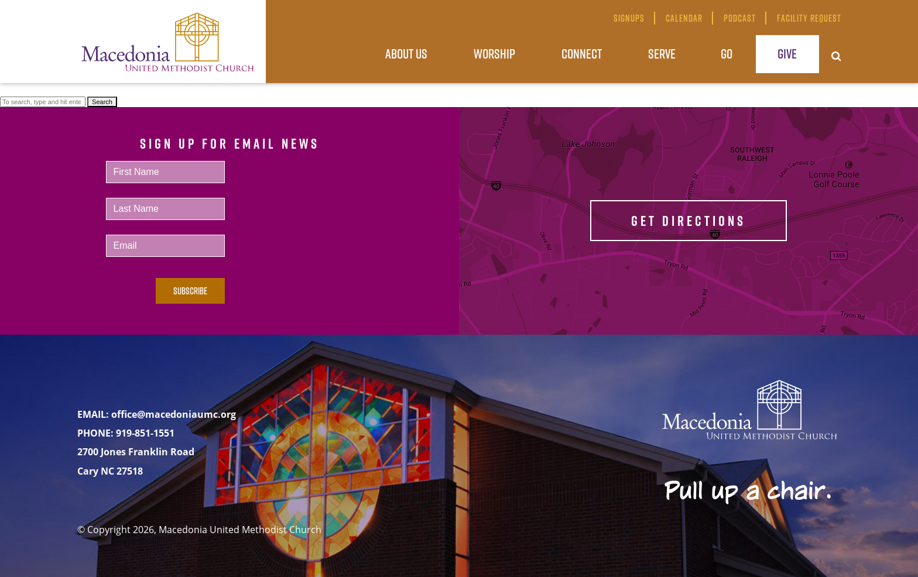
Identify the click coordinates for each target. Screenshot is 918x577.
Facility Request (809, 18)
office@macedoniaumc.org (173, 414)
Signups (629, 18)
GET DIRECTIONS (688, 221)
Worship (494, 53)
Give (787, 53)
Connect (581, 53)
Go (726, 53)
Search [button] (102, 101)
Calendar (684, 18)
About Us (406, 53)
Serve (662, 53)
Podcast (740, 18)
